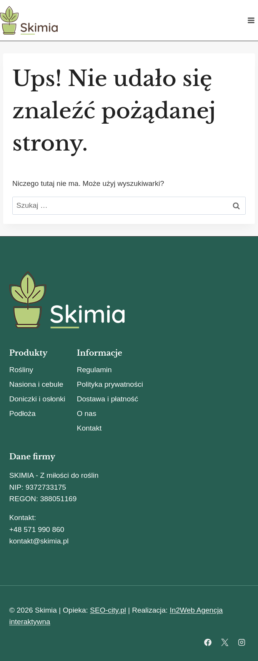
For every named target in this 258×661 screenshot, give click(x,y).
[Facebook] (208, 642)
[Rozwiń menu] (251, 20)
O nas (87, 413)
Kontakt (89, 428)
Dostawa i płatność (107, 399)
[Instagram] (241, 642)
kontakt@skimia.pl (38, 541)
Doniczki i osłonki (37, 399)
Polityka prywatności (110, 384)
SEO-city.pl (108, 610)
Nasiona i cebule (36, 384)
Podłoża (22, 413)
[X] (224, 642)
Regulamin (94, 370)
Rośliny (21, 370)
